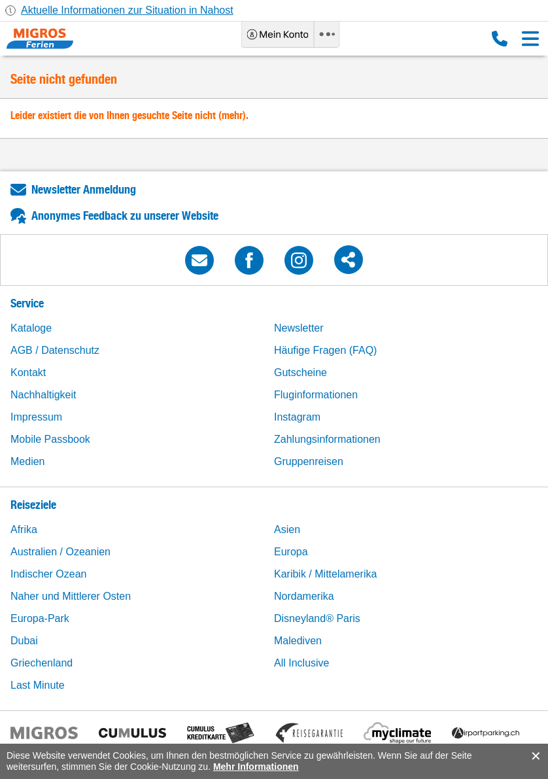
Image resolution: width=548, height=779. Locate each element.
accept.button (534, 756)
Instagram (297, 417)
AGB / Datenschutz (54, 350)
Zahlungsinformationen (327, 439)
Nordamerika (304, 596)
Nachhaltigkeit (43, 394)
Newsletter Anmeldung (83, 189)
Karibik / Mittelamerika (325, 574)
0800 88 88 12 (499, 38)
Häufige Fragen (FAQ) (325, 350)
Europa (291, 551)
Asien (287, 529)
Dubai (24, 640)
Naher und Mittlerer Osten (70, 596)
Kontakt (28, 372)
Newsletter (299, 328)
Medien (27, 461)
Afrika (23, 529)
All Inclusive (301, 662)
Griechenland (41, 662)
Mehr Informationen (256, 766)
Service (27, 303)
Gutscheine (300, 372)
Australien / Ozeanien (60, 551)
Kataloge (31, 328)
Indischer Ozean (48, 574)
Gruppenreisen (308, 461)
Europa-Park (39, 618)
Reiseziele (33, 504)
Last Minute (37, 685)
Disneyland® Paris (317, 618)
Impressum (36, 417)
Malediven (298, 640)
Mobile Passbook (50, 439)
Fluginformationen (316, 394)
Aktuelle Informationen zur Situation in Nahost (127, 10)
